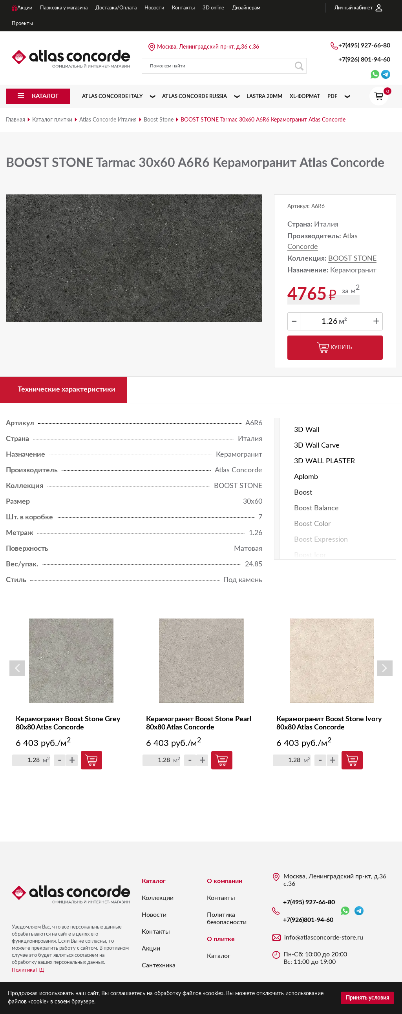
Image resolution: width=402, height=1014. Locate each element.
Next (385, 669)
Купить (335, 347)
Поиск (299, 66)
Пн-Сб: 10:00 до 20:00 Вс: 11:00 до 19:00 (315, 958)
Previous (17, 669)
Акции (151, 948)
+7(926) (364, 59)
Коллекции (158, 898)
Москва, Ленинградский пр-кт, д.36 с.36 (208, 47)
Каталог (154, 881)
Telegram (359, 910)
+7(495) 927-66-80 (364, 45)
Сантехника (158, 965)
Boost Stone (159, 120)
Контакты (156, 932)
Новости (154, 915)
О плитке (221, 939)
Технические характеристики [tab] (66, 389)
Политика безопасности (227, 918)
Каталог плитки (52, 120)
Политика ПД (28, 970)
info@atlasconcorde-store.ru (323, 937)
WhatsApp (345, 911)
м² (343, 322)
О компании (224, 881)
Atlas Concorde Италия (108, 120)
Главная (15, 120)
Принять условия (367, 998)
